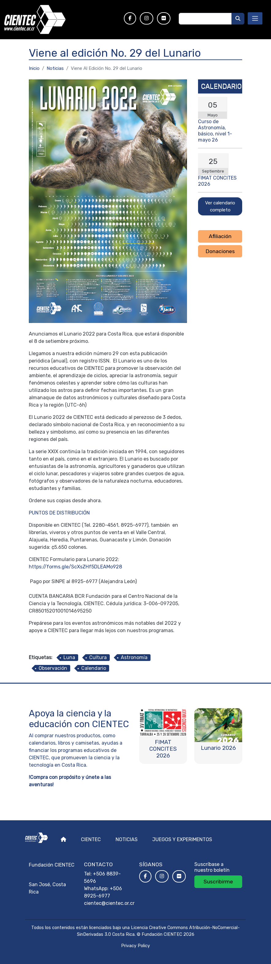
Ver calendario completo (220, 206)
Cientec (91, 839)
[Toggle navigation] (255, 18)
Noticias (55, 68)
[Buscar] (237, 19)
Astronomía (134, 657)
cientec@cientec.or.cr (109, 903)
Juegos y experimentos (182, 839)
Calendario (93, 668)
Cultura (98, 657)
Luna (69, 657)
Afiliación (220, 236)
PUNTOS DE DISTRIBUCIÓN (59, 513)
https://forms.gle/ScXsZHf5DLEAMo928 (75, 567)
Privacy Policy (135, 945)
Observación (53, 668)
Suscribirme (218, 882)
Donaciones (220, 251)
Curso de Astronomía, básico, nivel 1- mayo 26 (215, 131)
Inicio (34, 68)
